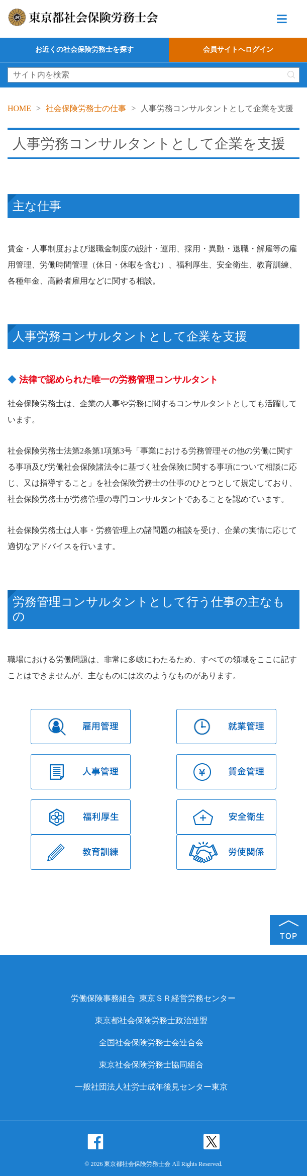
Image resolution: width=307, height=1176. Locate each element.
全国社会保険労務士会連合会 (151, 1042)
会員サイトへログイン (238, 49)
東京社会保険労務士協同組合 (151, 1064)
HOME (19, 108)
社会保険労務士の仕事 (86, 108)
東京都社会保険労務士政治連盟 (151, 1020)
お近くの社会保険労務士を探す (84, 49)
